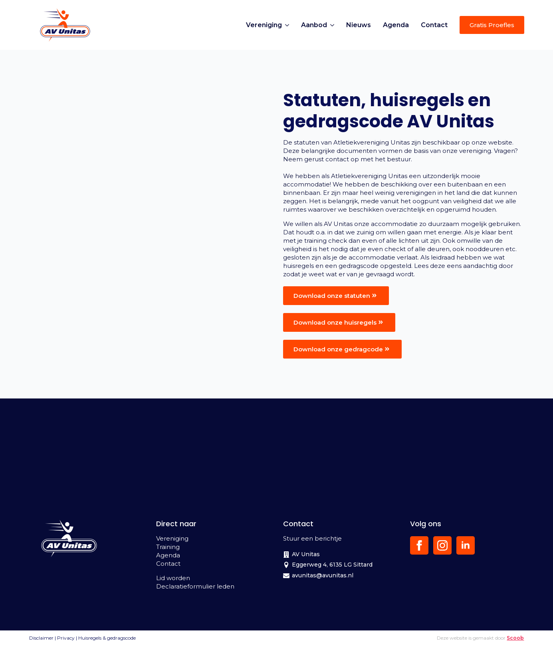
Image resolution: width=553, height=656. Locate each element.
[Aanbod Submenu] (333, 25)
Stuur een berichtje (312, 538)
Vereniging (264, 25)
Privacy (66, 638)
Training (168, 547)
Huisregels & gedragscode (107, 638)
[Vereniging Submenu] (288, 25)
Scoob (515, 638)
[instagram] (442, 545)
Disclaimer (41, 638)
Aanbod (314, 25)
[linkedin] (465, 545)
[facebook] (419, 545)
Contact (434, 25)
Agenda (396, 25)
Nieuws (358, 25)
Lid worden (173, 578)
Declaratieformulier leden (195, 586)
